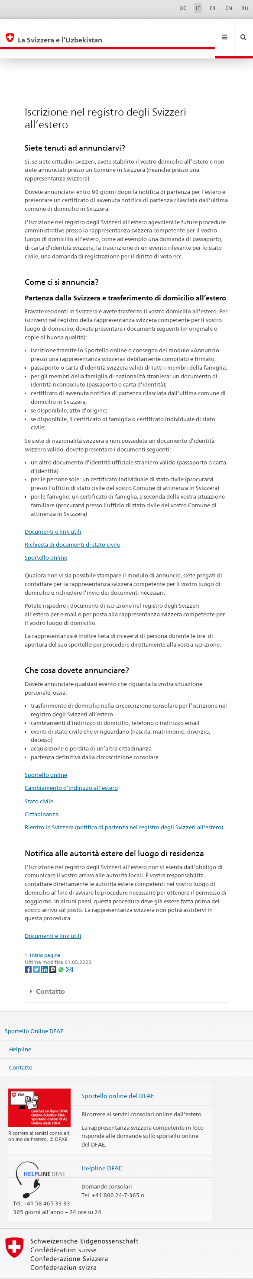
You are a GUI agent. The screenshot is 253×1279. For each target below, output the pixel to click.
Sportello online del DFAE (117, 1077)
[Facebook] (29, 950)
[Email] (69, 950)
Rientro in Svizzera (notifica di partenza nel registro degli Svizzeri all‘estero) (124, 808)
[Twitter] (37, 950)
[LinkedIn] (45, 950)
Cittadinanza (41, 795)
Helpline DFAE (101, 1149)
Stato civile (39, 782)
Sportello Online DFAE (34, 1012)
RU (245, 8)
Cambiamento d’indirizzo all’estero (71, 769)
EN (228, 8)
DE (182, 8)
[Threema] (53, 950)
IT (198, 8)
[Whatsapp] (62, 950)
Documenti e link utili (53, 512)
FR (213, 8)
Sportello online (46, 538)
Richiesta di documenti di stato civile (72, 525)
